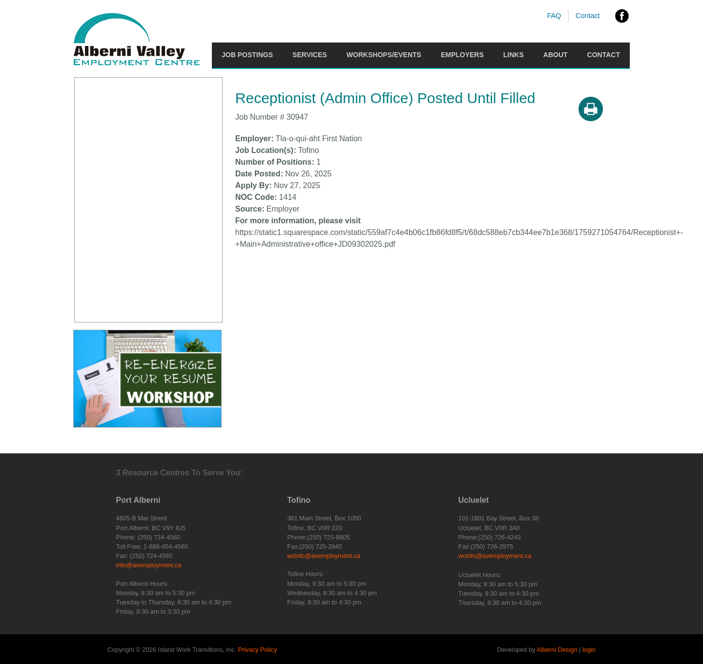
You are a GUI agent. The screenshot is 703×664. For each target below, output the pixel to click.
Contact (588, 16)
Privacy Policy (257, 649)
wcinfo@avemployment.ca (323, 555)
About (555, 55)
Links (513, 55)
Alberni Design (557, 649)
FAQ (554, 16)
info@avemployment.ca (149, 565)
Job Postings (247, 55)
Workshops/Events (384, 55)
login (589, 649)
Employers (462, 55)
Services (309, 55)
